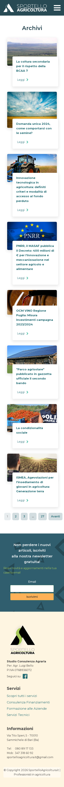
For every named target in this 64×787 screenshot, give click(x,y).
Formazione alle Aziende (27, 709)
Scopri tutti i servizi (22, 696)
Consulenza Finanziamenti (28, 702)
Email (32, 581)
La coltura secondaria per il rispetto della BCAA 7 (33, 66)
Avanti (55, 516)
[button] (23, 79)
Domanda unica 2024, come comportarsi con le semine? (34, 128)
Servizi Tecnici (18, 715)
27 (42, 516)
